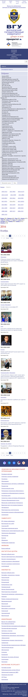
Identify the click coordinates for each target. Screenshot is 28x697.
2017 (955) (4, 201)
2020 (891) (4, 198)
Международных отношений (9, 591)
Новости (3, 66)
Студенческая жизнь (5, 420)
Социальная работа (5, 281)
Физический (4, 603)
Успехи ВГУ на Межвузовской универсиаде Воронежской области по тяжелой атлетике (11, 329)
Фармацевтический (6, 601)
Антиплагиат (4, 679)
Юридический (5, 615)
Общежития (4, 540)
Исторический (5, 582)
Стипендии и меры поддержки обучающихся (13, 498)
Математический (5, 587)
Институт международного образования (12, 556)
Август (20, 220)
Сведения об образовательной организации (14, 7)
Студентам (4, 652)
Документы (4, 479)
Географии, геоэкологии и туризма (10, 575)
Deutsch (17, 1)
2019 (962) (12, 198)
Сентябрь (2, 221)
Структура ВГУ (5, 526)
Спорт (2, 326)
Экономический (5, 613)
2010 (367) (12, 208)
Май (2, 220)
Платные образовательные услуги (10, 500)
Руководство (4, 486)
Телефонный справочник (8, 542)
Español (3, 2)
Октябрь (10, 221)
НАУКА (14, 53)
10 (4, 238)
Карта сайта (24, 2)
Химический (4, 611)
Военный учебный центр (7, 554)
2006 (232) (20, 211)
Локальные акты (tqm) (7, 674)
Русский (3, 1)
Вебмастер (5, 694)
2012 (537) (20, 204)
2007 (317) (12, 211)
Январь (2, 218)
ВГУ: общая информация (7, 521)
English (10, 1)
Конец (11, 238)
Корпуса (3, 538)
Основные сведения (6, 474)
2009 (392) (20, 208)
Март (16, 218)
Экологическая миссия (7, 647)
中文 (11, 2)
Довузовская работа (5, 372)
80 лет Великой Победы (7, 623)
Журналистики (5, 580)
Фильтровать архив (6, 183)
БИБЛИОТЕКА (14, 56)
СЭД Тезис (4, 677)
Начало (2, 235)
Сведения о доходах (6, 630)
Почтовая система (6, 667)
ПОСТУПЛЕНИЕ (14, 50)
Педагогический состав (7, 488)
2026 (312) (4, 191)
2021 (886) (21, 195)
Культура (2, 304)
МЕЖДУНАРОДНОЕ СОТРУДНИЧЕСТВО (14, 55)
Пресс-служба (13, 694)
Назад (7, 235)
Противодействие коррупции (9, 628)
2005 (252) (4, 214)
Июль (13, 220)
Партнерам (4, 661)
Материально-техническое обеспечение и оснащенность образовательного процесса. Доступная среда (12, 493)
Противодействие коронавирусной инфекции (13, 626)
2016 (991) (12, 201)
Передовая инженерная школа (9, 528)
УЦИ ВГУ (24, 695)
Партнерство (4, 535)
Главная (2, 187)
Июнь (7, 220)
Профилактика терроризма (8, 633)
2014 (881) (4, 204)
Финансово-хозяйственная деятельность (12, 502)
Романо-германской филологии (9, 599)
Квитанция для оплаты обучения (10, 657)
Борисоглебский (5, 548)
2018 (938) (20, 198)
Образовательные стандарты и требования (12, 483)
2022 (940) (13, 195)
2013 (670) (12, 204)
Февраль (9, 218)
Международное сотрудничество (10, 510)
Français (24, 1)
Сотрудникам (4, 659)
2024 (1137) (21, 191)
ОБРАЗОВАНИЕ (14, 52)
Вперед (7, 238)
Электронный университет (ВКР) (9, 672)
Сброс (14, 183)
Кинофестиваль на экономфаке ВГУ (9, 307)
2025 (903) (12, 191)
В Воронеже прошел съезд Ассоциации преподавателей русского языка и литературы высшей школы (12, 260)
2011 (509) (4, 208)
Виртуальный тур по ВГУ (7, 523)
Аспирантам (4, 654)
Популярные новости (7, 69)
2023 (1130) (5, 195)
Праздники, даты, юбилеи (6, 443)
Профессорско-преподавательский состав (12, 530)
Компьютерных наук (6, 584)
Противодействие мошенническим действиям (13, 645)
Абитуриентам (5, 650)
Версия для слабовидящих (14, 6)
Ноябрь (18, 221)
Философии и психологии (8, 608)
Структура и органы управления (9, 476)
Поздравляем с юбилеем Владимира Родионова (12, 446)
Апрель (22, 218)
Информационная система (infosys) (10, 670)
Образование (3, 257)
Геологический (5, 577)
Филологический (5, 606)
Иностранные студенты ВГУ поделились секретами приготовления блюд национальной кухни (13, 423)
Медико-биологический (7, 589)
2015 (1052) (21, 201)
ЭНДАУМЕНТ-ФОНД (14, 58)
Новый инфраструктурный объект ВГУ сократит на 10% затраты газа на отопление (13, 284)
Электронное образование (8, 533)
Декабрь (2, 223)
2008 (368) (4, 211)
